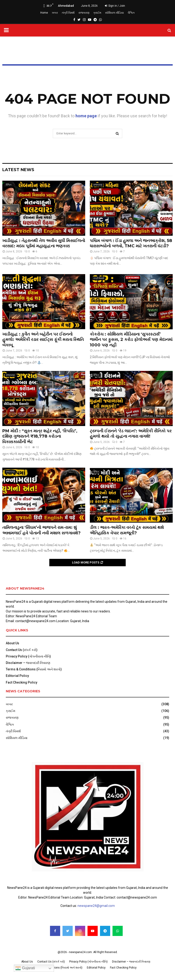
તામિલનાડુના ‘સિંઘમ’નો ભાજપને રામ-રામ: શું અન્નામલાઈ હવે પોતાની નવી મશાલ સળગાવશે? (41, 530)
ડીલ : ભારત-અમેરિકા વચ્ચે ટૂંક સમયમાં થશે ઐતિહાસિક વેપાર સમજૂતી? (127, 530)
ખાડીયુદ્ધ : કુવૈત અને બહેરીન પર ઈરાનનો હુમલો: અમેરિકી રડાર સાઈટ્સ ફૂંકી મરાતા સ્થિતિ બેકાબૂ (43, 340)
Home (44, 12)
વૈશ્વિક (131, 12)
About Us (12, 643)
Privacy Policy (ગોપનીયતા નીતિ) (28, 656)
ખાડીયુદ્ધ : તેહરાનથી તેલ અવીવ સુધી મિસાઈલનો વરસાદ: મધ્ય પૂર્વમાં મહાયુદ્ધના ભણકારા (43, 243)
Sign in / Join (115, 5)
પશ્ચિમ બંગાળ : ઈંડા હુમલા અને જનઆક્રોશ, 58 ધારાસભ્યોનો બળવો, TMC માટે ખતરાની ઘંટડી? (131, 243)
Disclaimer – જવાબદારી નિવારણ (28, 663)
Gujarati (25, 968)
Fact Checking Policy (21, 682)
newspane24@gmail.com (96, 906)
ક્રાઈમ (97, 12)
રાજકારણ (83, 12)
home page (86, 115)
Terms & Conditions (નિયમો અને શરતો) (34, 669)
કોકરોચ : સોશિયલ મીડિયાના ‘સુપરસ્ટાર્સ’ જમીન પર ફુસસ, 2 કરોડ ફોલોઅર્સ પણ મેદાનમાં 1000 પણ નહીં (131, 340)
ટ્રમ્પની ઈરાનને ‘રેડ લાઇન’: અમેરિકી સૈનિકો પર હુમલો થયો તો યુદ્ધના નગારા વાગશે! (131, 433)
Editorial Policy (17, 676)
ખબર (55, 12)
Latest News (18, 169)
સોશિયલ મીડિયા (114, 12)
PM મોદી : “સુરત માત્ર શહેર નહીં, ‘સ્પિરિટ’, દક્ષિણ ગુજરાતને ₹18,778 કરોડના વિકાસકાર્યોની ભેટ (39, 436)
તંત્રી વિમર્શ (68, 12)
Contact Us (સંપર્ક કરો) (22, 650)
